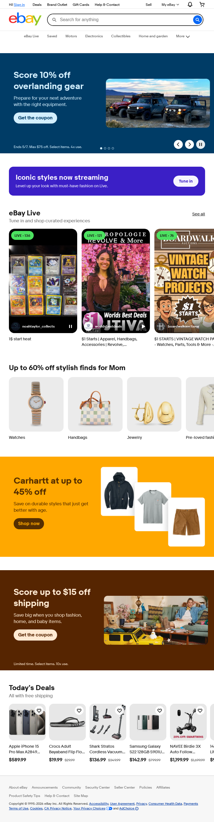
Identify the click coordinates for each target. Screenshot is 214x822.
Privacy (141, 803)
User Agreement (122, 803)
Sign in (19, 4)
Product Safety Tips (24, 795)
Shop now (29, 523)
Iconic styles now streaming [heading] (62, 177)
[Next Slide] (189, 144)
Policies (145, 787)
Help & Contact (107, 4)
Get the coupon (35, 118)
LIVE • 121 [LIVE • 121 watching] (94, 235)
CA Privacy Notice (58, 808)
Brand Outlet (57, 4)
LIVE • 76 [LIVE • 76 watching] (167, 235)
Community (71, 787)
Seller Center (124, 787)
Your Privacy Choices (89, 808)
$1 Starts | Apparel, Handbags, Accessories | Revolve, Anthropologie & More (109, 342)
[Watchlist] (39, 710)
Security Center (97, 787)
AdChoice (128, 808)
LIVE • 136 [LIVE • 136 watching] (22, 235)
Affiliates (163, 787)
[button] (197, 19)
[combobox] (125, 19)
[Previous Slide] (178, 144)
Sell (149, 4)
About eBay (18, 787)
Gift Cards (81, 4)
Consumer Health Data (165, 803)
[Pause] (200, 144)
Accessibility (98, 803)
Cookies (36, 808)
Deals (37, 4)
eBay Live (24, 213)
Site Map (81, 795)
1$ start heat (20, 339)
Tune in (186, 181)
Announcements (45, 787)
